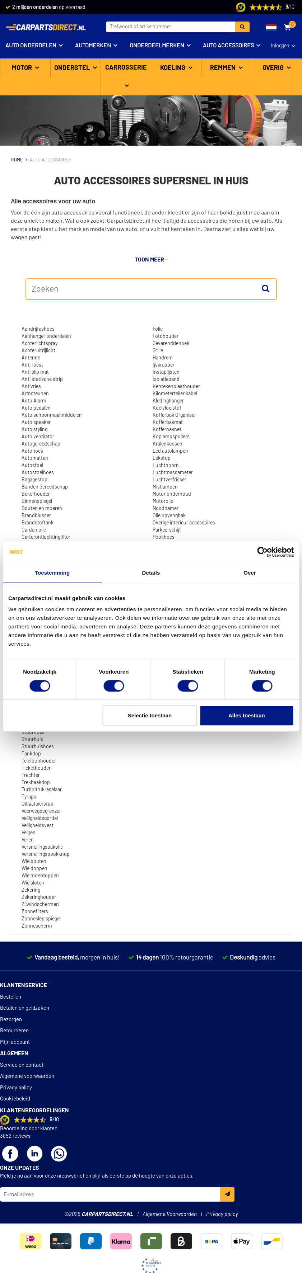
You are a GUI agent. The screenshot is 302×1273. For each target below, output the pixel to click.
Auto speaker (36, 422)
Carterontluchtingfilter (46, 537)
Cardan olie (34, 530)
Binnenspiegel (37, 501)
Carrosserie (126, 68)
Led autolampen (170, 451)
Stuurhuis (32, 739)
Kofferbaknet (167, 429)
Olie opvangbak (169, 515)
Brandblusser (36, 515)
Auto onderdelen (30, 45)
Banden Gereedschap (45, 487)
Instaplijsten (166, 372)
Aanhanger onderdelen (46, 336)
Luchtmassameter (173, 472)
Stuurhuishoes (38, 746)
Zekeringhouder (39, 897)
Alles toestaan (246, 715)
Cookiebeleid (15, 1099)
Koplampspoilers (171, 436)
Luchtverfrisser (169, 479)
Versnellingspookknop (46, 854)
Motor (22, 68)
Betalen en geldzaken (24, 1008)
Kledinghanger (168, 401)
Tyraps (29, 797)
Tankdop (31, 753)
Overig (273, 68)
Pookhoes (164, 537)
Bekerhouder (36, 494)
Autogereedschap (41, 444)
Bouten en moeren (42, 508)
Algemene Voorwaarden (170, 1214)
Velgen (29, 832)
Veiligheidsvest (38, 825)
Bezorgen (11, 1019)
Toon (151, 260)
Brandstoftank (38, 522)
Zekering (31, 890)
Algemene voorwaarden (27, 1076)
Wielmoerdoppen (40, 875)
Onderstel (72, 68)
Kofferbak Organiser (174, 415)
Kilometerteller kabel (175, 393)
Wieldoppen (34, 868)
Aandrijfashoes (38, 329)
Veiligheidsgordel (40, 818)
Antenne (31, 357)
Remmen (223, 68)
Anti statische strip (42, 379)
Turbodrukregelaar (42, 789)
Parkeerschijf (167, 530)
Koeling (173, 68)
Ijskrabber (164, 365)
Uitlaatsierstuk (37, 804)
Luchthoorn (166, 465)
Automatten (35, 458)
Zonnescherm (37, 926)
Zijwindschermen (40, 904)
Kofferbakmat (168, 422)
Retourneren (14, 1030)
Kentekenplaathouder (176, 386)
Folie (158, 329)
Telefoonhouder (39, 761)
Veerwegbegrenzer (41, 811)
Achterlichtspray (39, 343)
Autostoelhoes (38, 472)
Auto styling (34, 429)
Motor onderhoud (172, 494)
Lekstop (162, 458)
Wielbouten (34, 861)
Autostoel (32, 465)
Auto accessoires (228, 45)
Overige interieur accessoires (184, 522)
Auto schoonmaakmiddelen (52, 415)
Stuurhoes (33, 732)
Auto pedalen (36, 408)
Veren (28, 840)
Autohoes (32, 451)
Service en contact (21, 1065)
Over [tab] (249, 573)
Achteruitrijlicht (38, 350)
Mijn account (15, 1042)
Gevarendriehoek (171, 343)
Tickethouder (36, 768)
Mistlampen (165, 487)
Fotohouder (165, 336)
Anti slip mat (35, 372)
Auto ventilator (38, 436)
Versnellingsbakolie (42, 847)
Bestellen (10, 997)
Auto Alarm (34, 401)
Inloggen (280, 45)
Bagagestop (34, 479)
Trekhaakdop (36, 782)
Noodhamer (165, 508)
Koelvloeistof (167, 408)
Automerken (93, 45)
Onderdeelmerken (157, 45)
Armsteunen (35, 393)
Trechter (31, 775)
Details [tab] (151, 573)
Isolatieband (166, 379)
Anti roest (32, 365)
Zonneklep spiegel (41, 918)
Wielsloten (33, 883)
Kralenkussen (167, 444)
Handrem (163, 357)
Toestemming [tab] (52, 573)
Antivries (31, 386)
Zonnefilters (35, 911)
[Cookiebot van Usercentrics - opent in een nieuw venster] (262, 552)
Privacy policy (16, 1087)
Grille (158, 350)
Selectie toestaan (150, 715)
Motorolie (163, 501)
